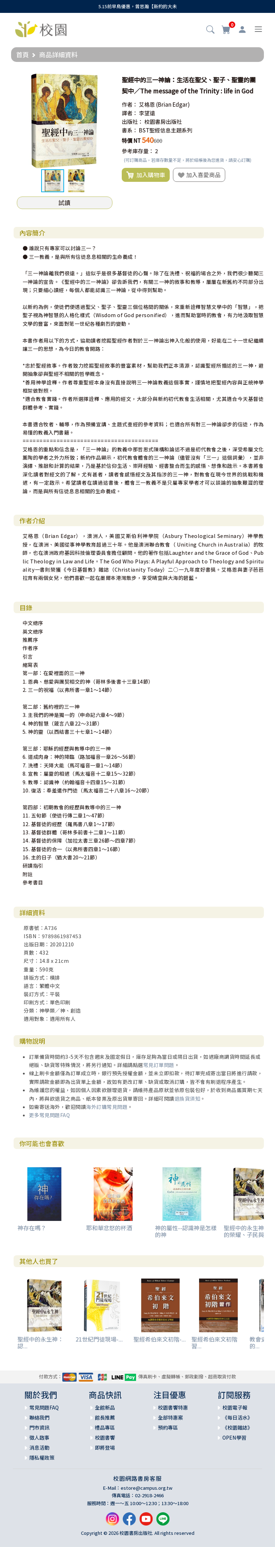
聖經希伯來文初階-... (160, 1339)
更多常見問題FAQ (49, 1115)
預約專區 (168, 1427)
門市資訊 (39, 1427)
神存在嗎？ (32, 1227)
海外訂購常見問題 (106, 1106)
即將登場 (105, 1447)
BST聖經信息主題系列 (165, 130)
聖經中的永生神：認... (40, 1342)
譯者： (130, 113)
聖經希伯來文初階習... (214, 1342)
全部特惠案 (170, 1417)
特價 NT (131, 140)
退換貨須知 (187, 1098)
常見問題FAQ (44, 1407)
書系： (130, 130)
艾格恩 (147, 104)
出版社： (132, 121)
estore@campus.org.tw (147, 1487)
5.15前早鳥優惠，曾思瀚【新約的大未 (137, 6)
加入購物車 (145, 175)
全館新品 (105, 1407)
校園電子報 (234, 1407)
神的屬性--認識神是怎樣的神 (186, 1231)
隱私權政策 (41, 1457)
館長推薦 (105, 1417)
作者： (130, 104)
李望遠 (147, 113)
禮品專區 (105, 1427)
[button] (210, 30)
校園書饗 (105, 1437)
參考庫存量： (138, 151)
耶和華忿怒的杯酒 (109, 1227)
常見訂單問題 (158, 1064)
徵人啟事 (39, 1437)
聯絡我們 (39, 1417)
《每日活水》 (237, 1417)
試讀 (64, 202)
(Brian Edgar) (173, 104)
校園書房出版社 (163, 121)
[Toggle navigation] (258, 29)
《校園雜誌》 (237, 1427)
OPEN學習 (234, 1437)
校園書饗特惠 (173, 1407)
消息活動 (39, 1447)
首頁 (22, 54)
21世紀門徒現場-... (99, 1339)
